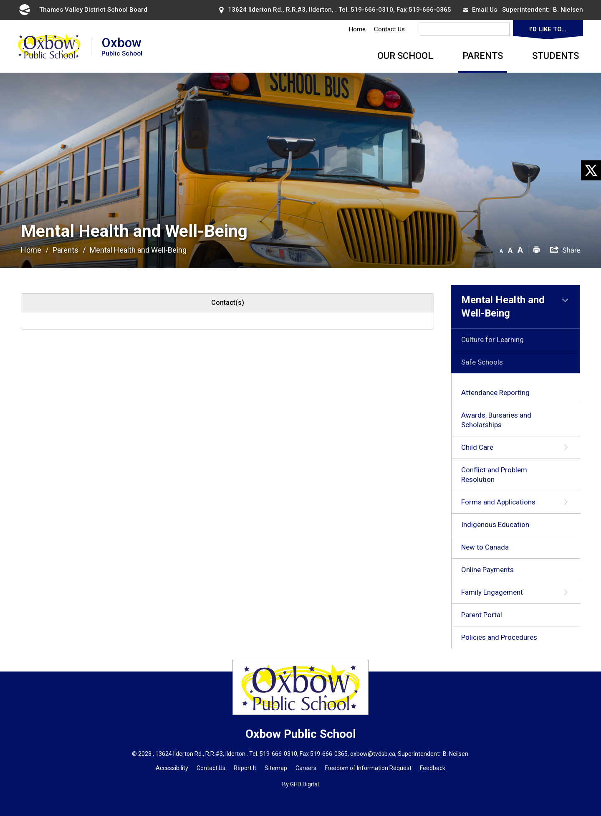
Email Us (480, 9)
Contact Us (389, 29)
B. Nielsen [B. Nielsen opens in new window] (568, 9)
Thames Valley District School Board (82, 9)
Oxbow (121, 46)
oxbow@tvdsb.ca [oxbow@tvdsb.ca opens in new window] (372, 753)
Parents (482, 56)
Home (357, 29)
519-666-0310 (372, 9)
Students (555, 56)
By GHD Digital (300, 784)
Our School (405, 56)
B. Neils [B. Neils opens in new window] (452, 753)
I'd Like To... (547, 29)
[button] (501, 249)
